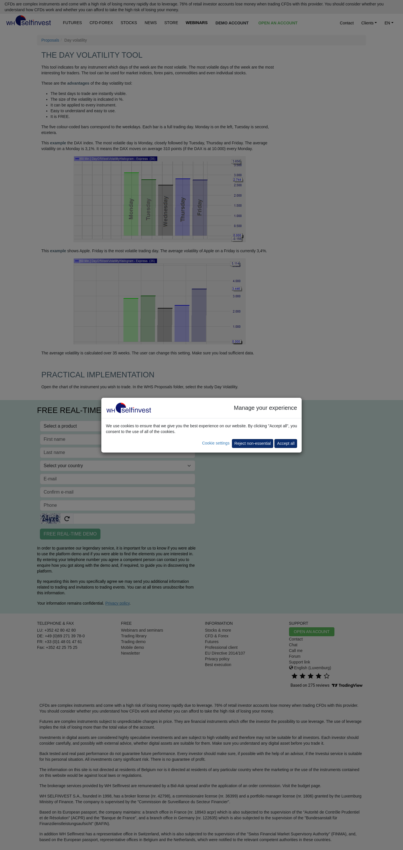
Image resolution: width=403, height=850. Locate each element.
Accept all (285, 443)
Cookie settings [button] (216, 443)
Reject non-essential (253, 443)
